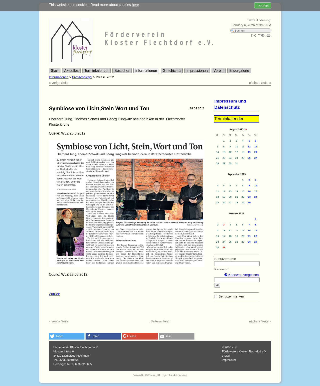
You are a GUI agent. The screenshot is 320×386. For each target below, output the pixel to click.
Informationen (146, 70)
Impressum (229, 360)
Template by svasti (178, 375)
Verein (219, 70)
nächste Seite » (260, 82)
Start (54, 70)
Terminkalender (96, 70)
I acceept (263, 5)
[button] (66, 336)
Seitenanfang (160, 321)
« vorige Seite (58, 82)
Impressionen (197, 70)
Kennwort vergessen (241, 275)
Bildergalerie (239, 70)
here (135, 5)
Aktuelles (71, 70)
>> (245, 129)
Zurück (54, 294)
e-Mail (226, 355)
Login (164, 375)
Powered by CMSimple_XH (146, 375)
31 (223, 247)
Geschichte (172, 70)
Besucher (122, 70)
